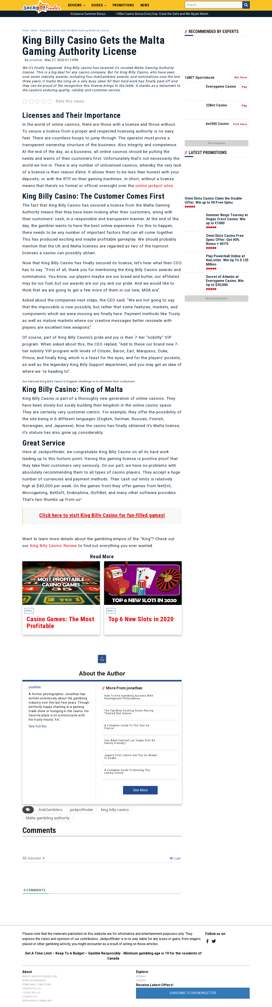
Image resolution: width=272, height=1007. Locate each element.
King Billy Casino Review (53, 545)
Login (175, 858)
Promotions (123, 5)
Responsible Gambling (37, 1001)
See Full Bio (38, 726)
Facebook (207, 941)
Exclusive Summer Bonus (88, 14)
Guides (98, 5)
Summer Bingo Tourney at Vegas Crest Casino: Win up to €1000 (227, 219)
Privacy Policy (31, 988)
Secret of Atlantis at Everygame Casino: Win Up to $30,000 (225, 281)
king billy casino (115, 809)
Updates (141, 980)
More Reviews (216, 143)
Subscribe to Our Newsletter (193, 993)
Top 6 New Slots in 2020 (143, 583)
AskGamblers (50, 809)
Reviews (76, 5)
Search (246, 5)
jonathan (36, 60)
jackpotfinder (81, 809)
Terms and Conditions (36, 984)
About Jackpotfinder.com (39, 976)
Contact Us (29, 997)
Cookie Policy (31, 992)
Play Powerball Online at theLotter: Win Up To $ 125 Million (227, 260)
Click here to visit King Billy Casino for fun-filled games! (102, 515)
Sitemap (141, 976)
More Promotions (216, 298)
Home (25, 30)
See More (140, 790)
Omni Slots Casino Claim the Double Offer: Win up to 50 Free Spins (213, 200)
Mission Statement (34, 980)
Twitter (214, 941)
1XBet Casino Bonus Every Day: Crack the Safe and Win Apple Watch (162, 14)
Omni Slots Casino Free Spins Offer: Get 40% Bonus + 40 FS (225, 240)
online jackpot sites (154, 185)
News (145, 5)
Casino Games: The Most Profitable (61, 583)
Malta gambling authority (47, 818)
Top (102, 659)
